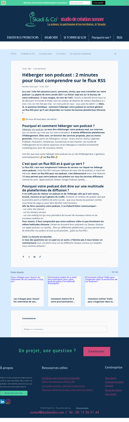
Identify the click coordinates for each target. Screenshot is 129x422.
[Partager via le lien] (40, 257)
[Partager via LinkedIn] (34, 257)
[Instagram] (8, 401)
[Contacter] (96, 351)
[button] (115, 54)
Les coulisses (61, 54)
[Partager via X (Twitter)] (29, 257)
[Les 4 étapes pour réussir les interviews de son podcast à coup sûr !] (27, 285)
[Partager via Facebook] (23, 257)
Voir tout (115, 272)
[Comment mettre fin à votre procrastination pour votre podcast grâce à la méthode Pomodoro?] (64, 285)
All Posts (13, 54)
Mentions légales (82, 408)
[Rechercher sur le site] (14, 393)
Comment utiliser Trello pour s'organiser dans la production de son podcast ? (101, 300)
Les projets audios (45, 54)
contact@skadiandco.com (47, 412)
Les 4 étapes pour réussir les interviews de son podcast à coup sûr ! (26, 300)
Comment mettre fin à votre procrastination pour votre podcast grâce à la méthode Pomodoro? (64, 300)
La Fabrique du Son (28, 54)
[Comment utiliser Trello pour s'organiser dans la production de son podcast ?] (101, 285)
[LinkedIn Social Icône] (2, 401)
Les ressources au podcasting (80, 54)
